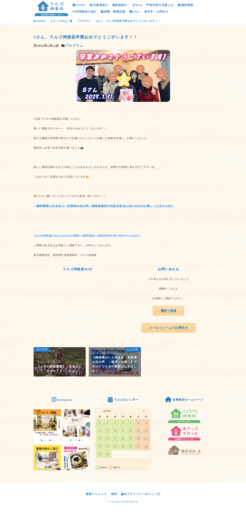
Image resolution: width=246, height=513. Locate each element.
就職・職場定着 (113, 11)
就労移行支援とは (160, 5)
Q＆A (134, 11)
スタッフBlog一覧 (61, 21)
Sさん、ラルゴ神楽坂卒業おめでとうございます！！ (128, 21)
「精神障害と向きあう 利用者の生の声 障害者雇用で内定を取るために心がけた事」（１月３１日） (104, 206)
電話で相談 (168, 310)
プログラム (84, 21)
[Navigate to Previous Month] (98, 411)
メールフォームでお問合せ (168, 327)
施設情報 (185, 5)
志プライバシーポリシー (140, 494)
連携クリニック (96, 494)
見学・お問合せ (156, 11)
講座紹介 (119, 5)
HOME (78, 5)
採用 (114, 494)
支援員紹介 (98, 5)
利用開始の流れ (84, 11)
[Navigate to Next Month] (148, 411)
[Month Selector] (123, 411)
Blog (137, 5)
